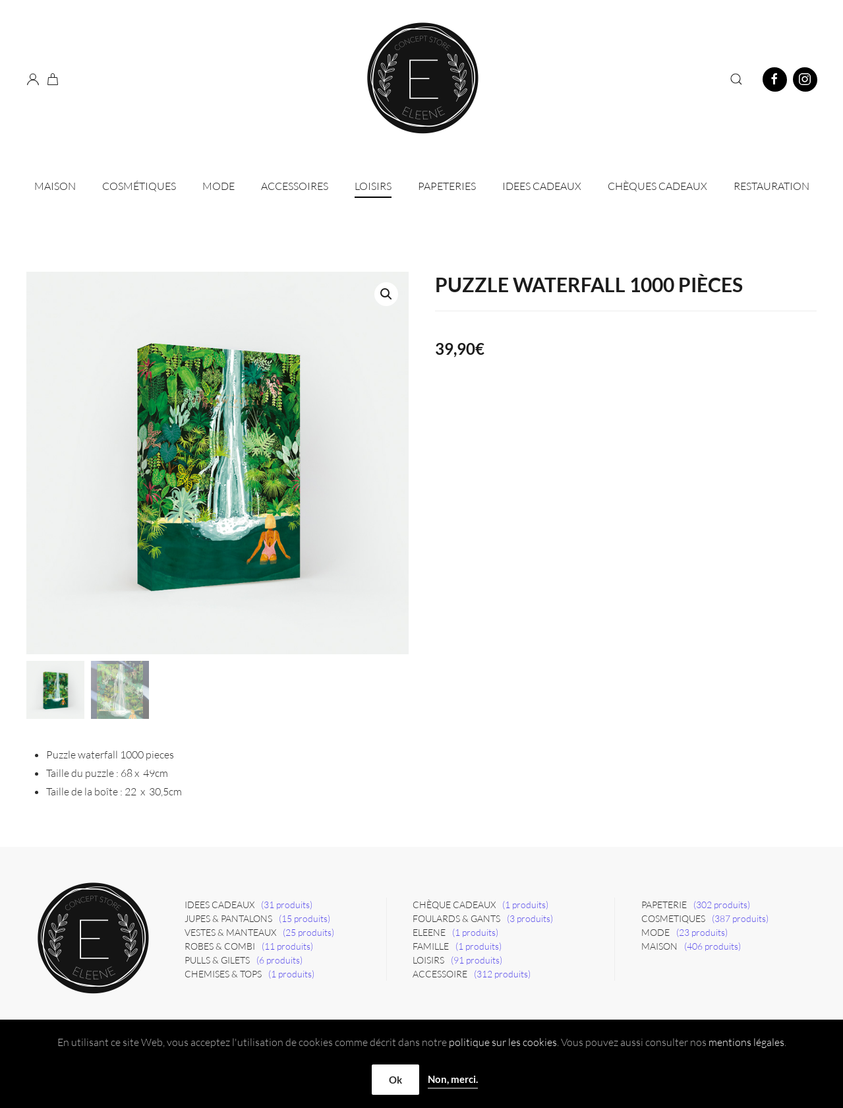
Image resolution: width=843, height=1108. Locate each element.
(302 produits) (721, 904)
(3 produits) (530, 918)
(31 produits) (286, 904)
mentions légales (746, 1042)
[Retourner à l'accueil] (422, 79)
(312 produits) (502, 973)
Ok (395, 1080)
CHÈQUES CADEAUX (657, 186)
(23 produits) (702, 932)
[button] (736, 79)
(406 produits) (712, 946)
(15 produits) (304, 918)
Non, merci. (453, 1079)
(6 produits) (279, 960)
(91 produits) (476, 960)
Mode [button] (218, 186)
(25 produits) (308, 932)
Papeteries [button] (447, 186)
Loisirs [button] (373, 186)
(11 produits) (287, 946)
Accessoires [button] (294, 186)
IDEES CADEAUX (541, 186)
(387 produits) (740, 918)
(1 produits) (291, 973)
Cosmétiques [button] (139, 186)
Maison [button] (55, 186)
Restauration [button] (771, 186)
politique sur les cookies (503, 1042)
